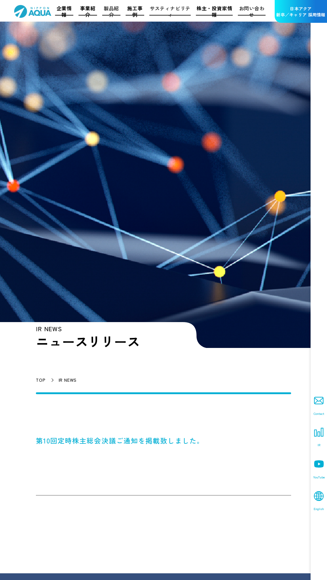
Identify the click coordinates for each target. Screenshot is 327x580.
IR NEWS (68, 380)
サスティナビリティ (170, 11)
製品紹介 (111, 11)
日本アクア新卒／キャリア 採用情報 (300, 11)
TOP (40, 380)
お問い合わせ (252, 11)
